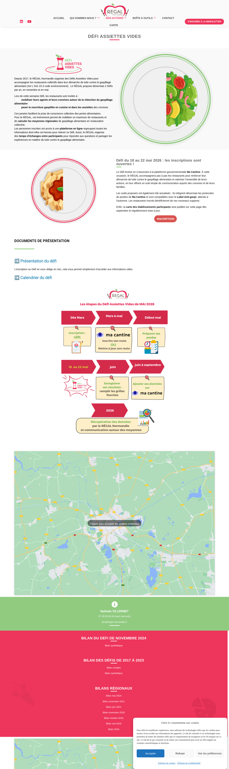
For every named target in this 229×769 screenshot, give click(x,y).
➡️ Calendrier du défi (33, 277)
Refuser (180, 753)
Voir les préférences (210, 753)
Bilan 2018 (113, 730)
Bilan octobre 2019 (113, 719)
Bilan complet (114, 668)
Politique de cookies (166, 763)
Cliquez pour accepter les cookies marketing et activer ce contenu (114, 524)
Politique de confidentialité (189, 763)
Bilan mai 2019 (113, 724)
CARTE (113, 25)
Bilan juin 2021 (113, 708)
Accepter (150, 753)
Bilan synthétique (114, 646)
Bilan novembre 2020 (114, 713)
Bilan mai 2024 (113, 697)
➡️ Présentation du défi (35, 261)
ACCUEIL (58, 17)
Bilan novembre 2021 (114, 702)
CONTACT (168, 17)
